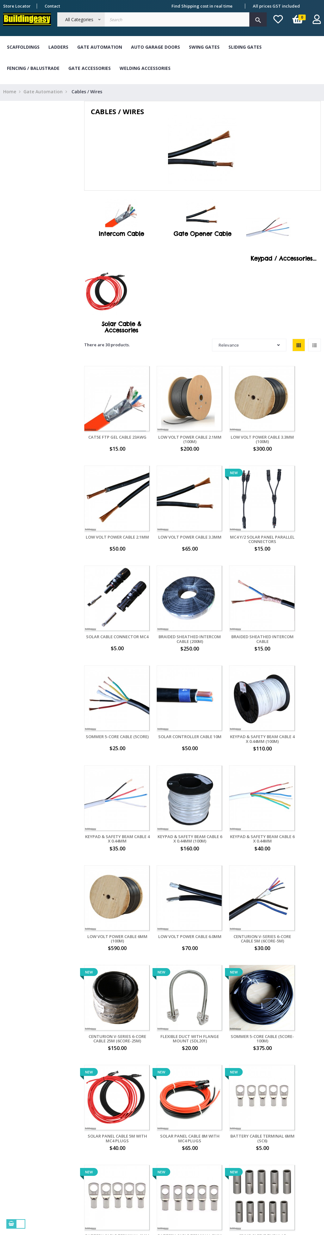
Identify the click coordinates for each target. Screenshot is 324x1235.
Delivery (76, 1141)
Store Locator (17, 6)
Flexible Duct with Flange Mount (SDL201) (293, 781)
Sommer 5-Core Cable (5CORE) (172, 605)
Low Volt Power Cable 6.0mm (111, 781)
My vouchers (210, 1165)
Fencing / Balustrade (33, 68)
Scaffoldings (23, 47)
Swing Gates (204, 47)
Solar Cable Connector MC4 (233, 517)
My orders (207, 1116)
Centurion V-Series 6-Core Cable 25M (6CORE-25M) (233, 784)
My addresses (211, 1141)
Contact (52, 6)
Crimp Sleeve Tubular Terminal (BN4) (233, 962)
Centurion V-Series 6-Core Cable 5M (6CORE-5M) (172, 784)
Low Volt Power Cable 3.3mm (111, 517)
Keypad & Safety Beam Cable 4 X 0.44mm (111, 693)
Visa (137, 1141)
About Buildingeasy (87, 1116)
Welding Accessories (145, 68)
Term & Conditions (87, 1128)
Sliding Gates (245, 47)
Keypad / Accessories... (283, 260)
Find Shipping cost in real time (202, 6)
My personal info (214, 1128)
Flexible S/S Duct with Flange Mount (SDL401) (111, 1050)
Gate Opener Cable (202, 235)
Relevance (249, 346)
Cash (137, 1128)
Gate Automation (99, 47)
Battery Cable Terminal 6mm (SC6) (294, 874)
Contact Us (79, 1165)
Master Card (145, 1153)
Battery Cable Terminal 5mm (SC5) (172, 962)
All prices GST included (276, 6)
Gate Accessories (89, 68)
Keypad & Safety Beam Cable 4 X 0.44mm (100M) (293, 605)
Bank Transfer (147, 1116)
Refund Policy (82, 1153)
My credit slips (212, 1153)
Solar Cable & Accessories (121, 329)
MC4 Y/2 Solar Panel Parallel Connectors (172, 517)
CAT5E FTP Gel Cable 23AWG (111, 429)
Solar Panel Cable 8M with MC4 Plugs (233, 874)
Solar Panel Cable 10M (294, 960)
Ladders (58, 47)
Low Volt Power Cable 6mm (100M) (293, 693)
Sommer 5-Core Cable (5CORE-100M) (111, 874)
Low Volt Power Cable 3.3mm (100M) (233, 429)
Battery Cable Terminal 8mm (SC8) (111, 962)
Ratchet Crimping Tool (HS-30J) (172, 1050)
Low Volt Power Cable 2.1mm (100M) (172, 429)
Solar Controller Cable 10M (233, 605)
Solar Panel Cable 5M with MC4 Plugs (172, 874)
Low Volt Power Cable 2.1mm (293, 429)
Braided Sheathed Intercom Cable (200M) (293, 517)
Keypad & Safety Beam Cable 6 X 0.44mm (233, 693)
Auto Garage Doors (155, 47)
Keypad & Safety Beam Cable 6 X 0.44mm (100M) (172, 693)
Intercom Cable (121, 235)
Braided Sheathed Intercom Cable (111, 605)
